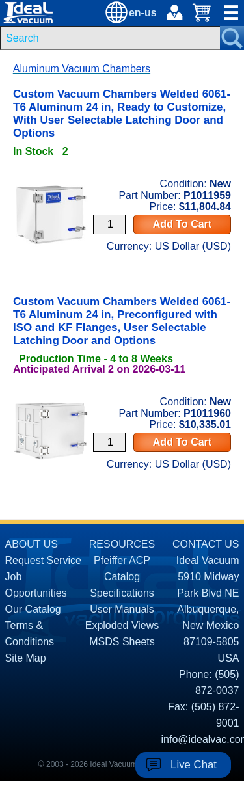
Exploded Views (122, 625)
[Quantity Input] (109, 224)
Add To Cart (182, 224)
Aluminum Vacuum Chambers (81, 68)
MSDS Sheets (121, 641)
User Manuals (122, 609)
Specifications (122, 592)
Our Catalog (33, 609)
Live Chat (193, 764)
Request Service (43, 560)
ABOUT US (32, 544)
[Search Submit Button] (232, 38)
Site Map (25, 658)
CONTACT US (205, 544)
